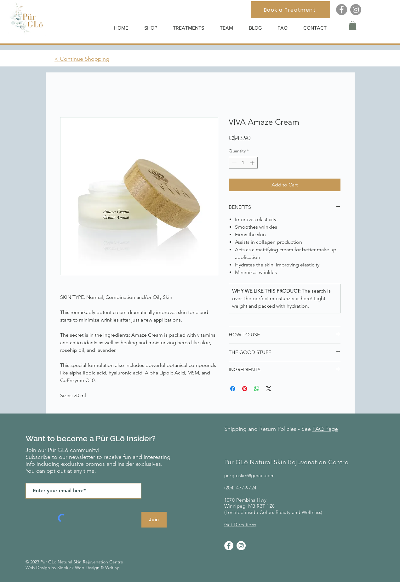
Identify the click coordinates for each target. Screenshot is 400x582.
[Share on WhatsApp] (256, 388)
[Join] (154, 520)
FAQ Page (325, 428)
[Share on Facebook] (233, 388)
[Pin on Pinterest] (245, 388)
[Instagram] (355, 9)
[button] (154, 27)
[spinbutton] (243, 162)
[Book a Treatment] (290, 9)
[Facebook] (341, 9)
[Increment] (253, 162)
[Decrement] (233, 162)
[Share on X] (268, 388)
